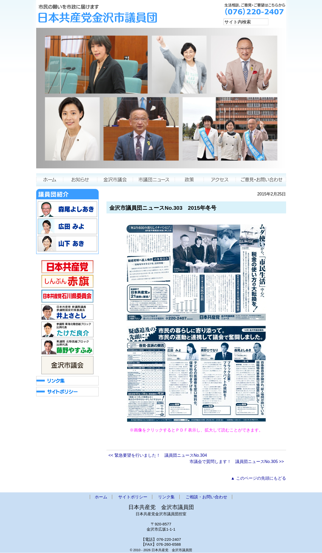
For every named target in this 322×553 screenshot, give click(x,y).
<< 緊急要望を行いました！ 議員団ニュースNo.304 (158, 455)
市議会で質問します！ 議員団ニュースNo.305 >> (237, 462)
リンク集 (166, 497)
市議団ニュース (154, 180)
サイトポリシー (132, 497)
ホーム (49, 180)
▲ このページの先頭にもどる (258, 478)
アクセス (220, 180)
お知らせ (80, 180)
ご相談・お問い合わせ (261, 180)
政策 (189, 180)
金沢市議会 (115, 180)
